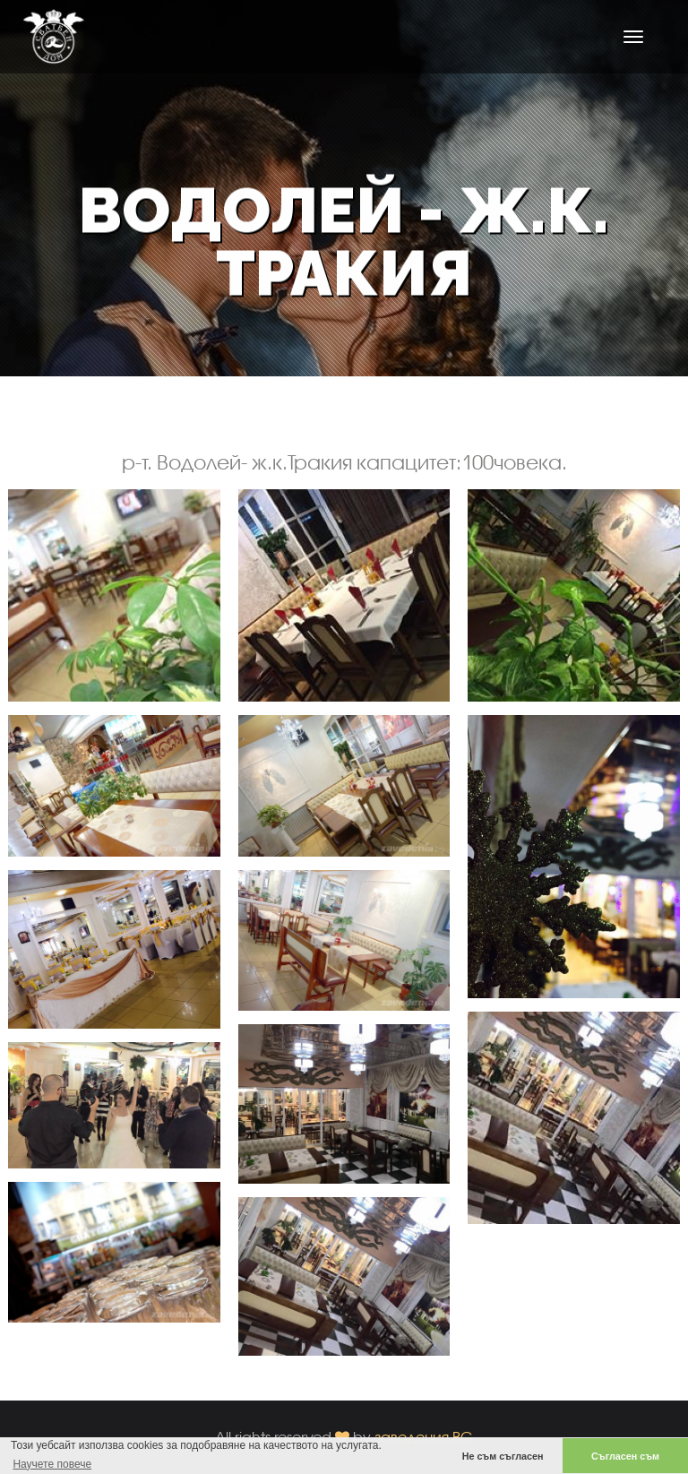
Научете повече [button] (52, 1464)
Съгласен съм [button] (625, 1456)
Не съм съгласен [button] (503, 1456)
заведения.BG (423, 1436)
